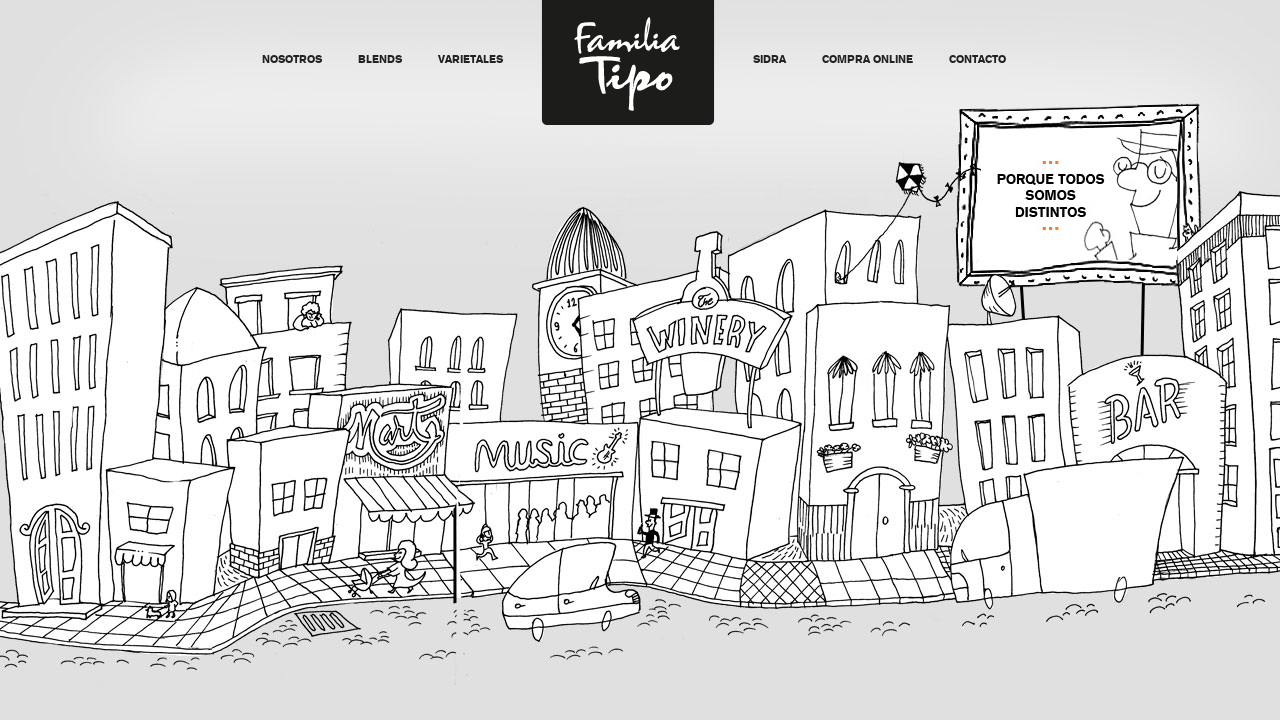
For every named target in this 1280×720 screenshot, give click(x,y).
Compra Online (867, 60)
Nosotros (292, 60)
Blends (380, 60)
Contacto (977, 60)
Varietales (470, 60)
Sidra (769, 60)
